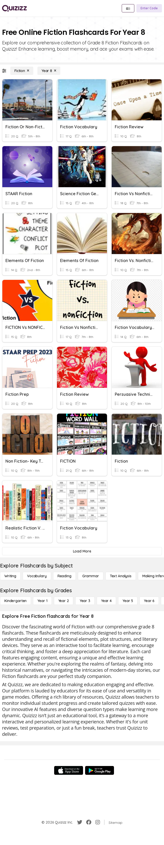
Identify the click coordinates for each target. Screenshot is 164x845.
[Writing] (10, 576)
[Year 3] (85, 601)
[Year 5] (127, 601)
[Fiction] (21, 71)
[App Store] (68, 770)
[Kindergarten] (15, 601)
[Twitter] (79, 822)
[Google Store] (99, 770)
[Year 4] (106, 601)
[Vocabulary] (37, 576)
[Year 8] (48, 71)
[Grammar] (90, 576)
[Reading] (64, 576)
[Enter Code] (149, 8)
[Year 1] (42, 601)
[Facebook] (88, 822)
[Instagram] (97, 822)
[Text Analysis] (120, 576)
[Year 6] (149, 601)
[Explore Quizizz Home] (14, 8)
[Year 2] (63, 601)
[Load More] (82, 551)
